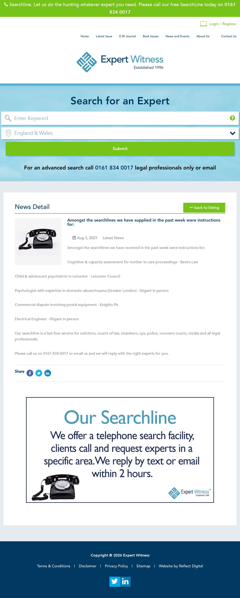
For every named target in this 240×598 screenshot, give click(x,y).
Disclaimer (87, 566)
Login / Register (218, 24)
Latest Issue (104, 36)
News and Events (177, 36)
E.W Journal (127, 36)
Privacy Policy (116, 566)
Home (85, 36)
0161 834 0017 (114, 168)
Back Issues (151, 36)
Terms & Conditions (53, 566)
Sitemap (143, 566)
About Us (202, 36)
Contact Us (228, 36)
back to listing (204, 207)
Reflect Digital (191, 566)
